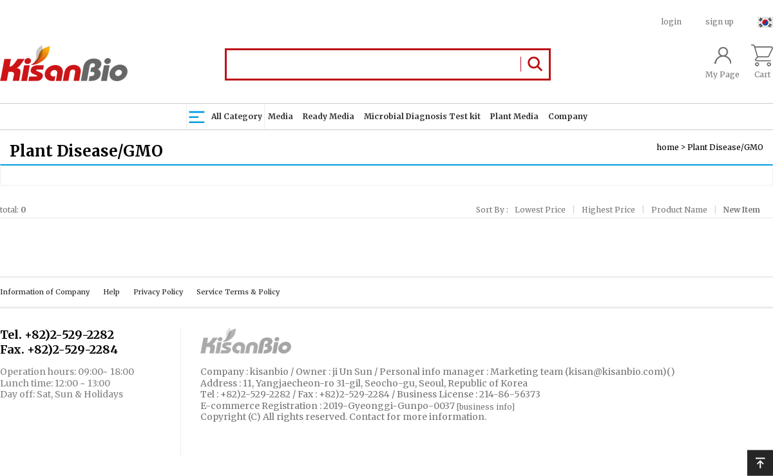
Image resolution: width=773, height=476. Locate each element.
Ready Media (328, 116)
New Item (741, 209)
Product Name (679, 209)
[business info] (486, 406)
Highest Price (608, 209)
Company (567, 116)
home (667, 147)
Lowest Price (540, 209)
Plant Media (514, 116)
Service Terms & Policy (238, 291)
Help (111, 291)
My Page (722, 61)
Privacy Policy (158, 291)
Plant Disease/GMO (725, 147)
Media (280, 116)
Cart (762, 61)
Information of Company (45, 291)
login (672, 21)
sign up (719, 21)
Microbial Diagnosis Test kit (422, 116)
